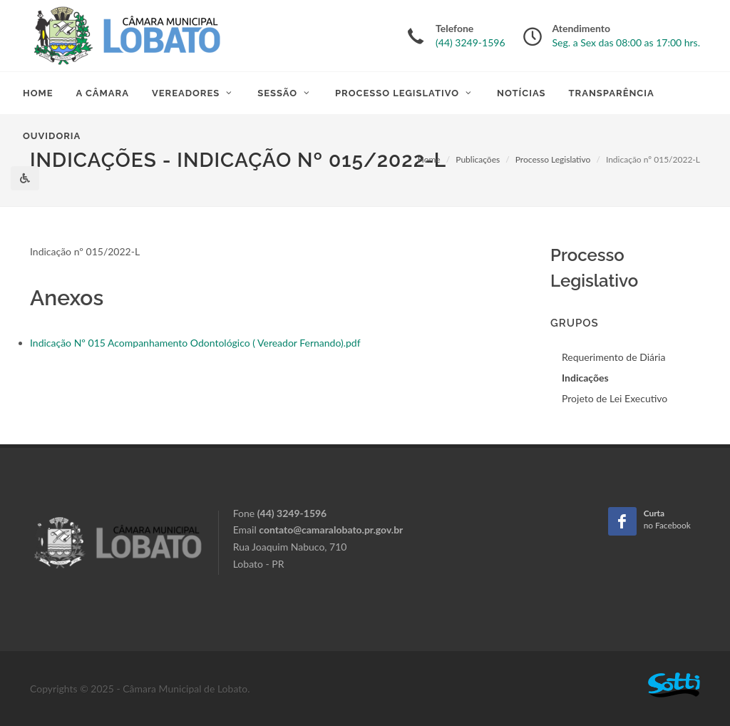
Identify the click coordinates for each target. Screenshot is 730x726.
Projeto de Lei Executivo (614, 398)
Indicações (585, 378)
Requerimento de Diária (613, 357)
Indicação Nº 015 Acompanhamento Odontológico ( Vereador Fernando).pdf (195, 343)
